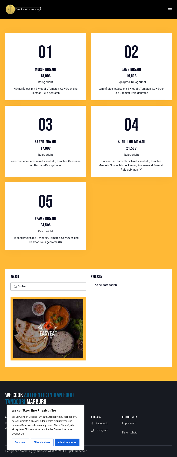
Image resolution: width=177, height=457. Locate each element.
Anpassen (20, 442)
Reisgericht (45, 82)
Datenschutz (130, 432)
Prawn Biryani (46, 222)
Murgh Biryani (46, 73)
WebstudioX (44, 451)
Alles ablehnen (42, 442)
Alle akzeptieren (67, 442)
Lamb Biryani (131, 73)
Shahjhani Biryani (131, 145)
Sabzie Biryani (46, 145)
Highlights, (124, 82)
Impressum (129, 423)
